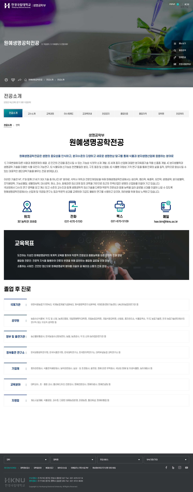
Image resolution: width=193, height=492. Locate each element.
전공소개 (49, 80)
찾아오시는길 (62, 468)
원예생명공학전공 (35, 80)
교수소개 (31, 114)
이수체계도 (68, 114)
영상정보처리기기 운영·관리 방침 (104, 468)
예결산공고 (49, 468)
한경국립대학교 (185, 64)
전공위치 (180, 114)
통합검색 (182, 50)
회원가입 (184, 7)
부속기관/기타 (152, 460)
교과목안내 (87, 114)
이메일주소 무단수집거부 (79, 468)
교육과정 (50, 114)
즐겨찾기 (13, 80)
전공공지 (106, 114)
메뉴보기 (182, 43)
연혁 (18, 125)
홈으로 (25, 80)
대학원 (161, 114)
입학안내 (182, 57)
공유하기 (19, 80)
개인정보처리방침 (10, 468)
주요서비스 (104, 460)
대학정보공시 (25, 468)
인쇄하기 (6, 80)
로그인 (187, 4)
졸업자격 (142, 114)
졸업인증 (124, 114)
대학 (8, 460)
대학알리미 (38, 468)
